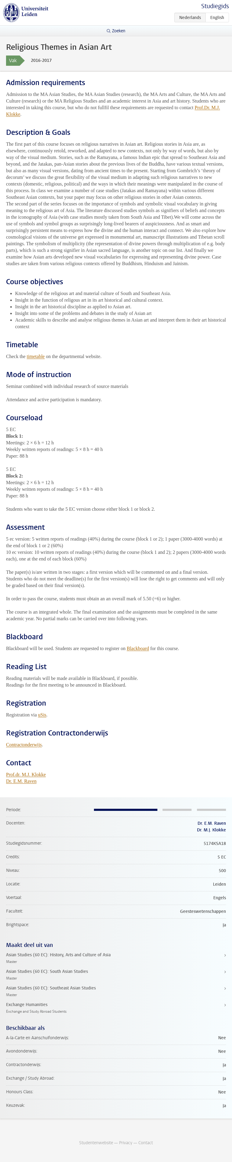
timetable (36, 356)
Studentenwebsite (96, 1143)
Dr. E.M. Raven (21, 781)
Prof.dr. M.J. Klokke (26, 774)
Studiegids (215, 6)
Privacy (125, 1143)
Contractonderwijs (24, 744)
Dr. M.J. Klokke (211, 830)
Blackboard (138, 648)
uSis (42, 714)
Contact (145, 1143)
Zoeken (118, 31)
